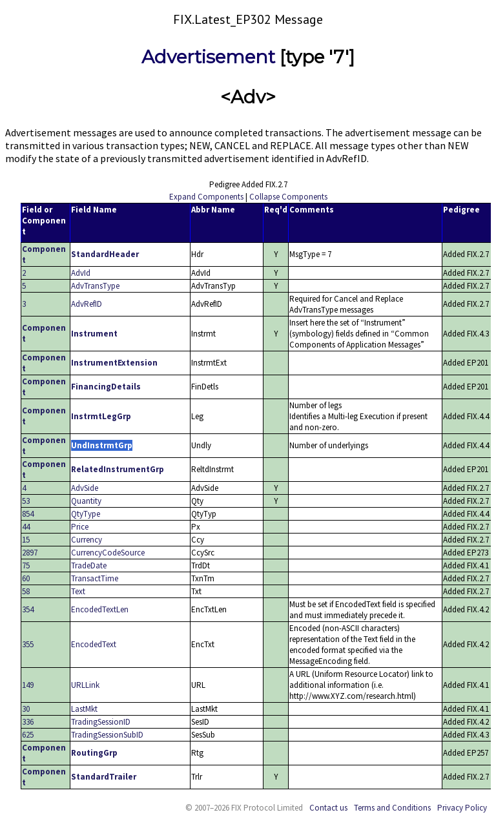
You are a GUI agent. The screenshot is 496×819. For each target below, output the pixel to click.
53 (26, 500)
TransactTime (94, 578)
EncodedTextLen (100, 609)
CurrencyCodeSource (108, 552)
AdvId (80, 272)
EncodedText (93, 644)
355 (28, 644)
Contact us (328, 807)
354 (28, 609)
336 (28, 721)
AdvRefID (86, 303)
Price (79, 526)
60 (26, 578)
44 (26, 526)
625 (28, 734)
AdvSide (84, 487)
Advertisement (208, 57)
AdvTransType (95, 285)
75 (26, 565)
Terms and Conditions (392, 807)
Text (78, 591)
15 (26, 539)
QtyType (85, 513)
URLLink (85, 684)
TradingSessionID (100, 721)
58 (26, 591)
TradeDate (89, 565)
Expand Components (206, 196)
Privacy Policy (462, 807)
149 (28, 684)
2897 (29, 552)
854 (28, 513)
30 (26, 708)
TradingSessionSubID (107, 734)
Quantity (86, 500)
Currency (86, 539)
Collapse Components (288, 196)
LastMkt (84, 708)
